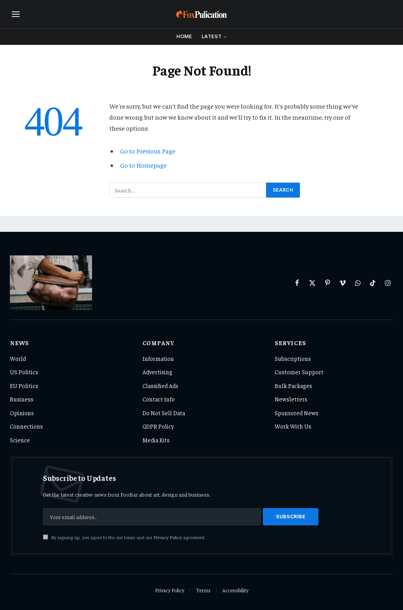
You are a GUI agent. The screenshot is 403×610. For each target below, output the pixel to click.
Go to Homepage (143, 165)
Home (184, 36)
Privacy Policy (167, 537)
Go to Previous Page (148, 151)
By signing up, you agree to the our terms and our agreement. (124, 537)
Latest (212, 36)
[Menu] (16, 14)
